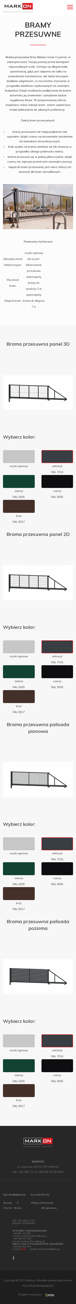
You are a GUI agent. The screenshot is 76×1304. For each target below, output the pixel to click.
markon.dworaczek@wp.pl (44, 1248)
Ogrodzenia (10, 1194)
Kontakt (36, 1194)
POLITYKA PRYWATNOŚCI (38, 1285)
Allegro (36, 1202)
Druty (45, 1194)
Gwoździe (19, 1194)
